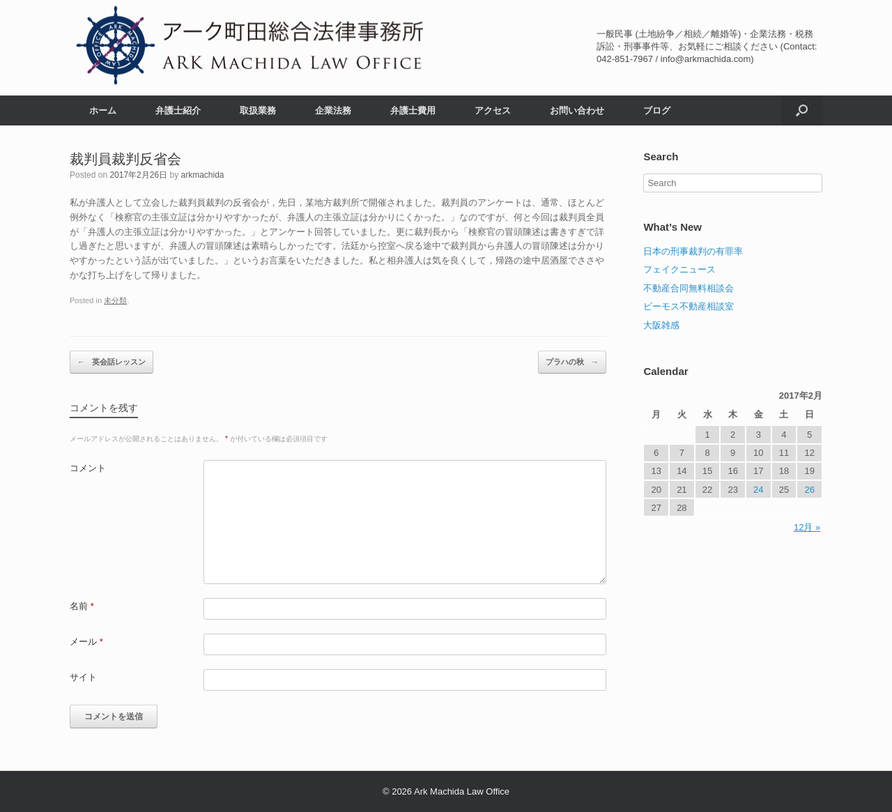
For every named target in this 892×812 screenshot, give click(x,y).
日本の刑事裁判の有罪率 (693, 251)
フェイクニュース (679, 269)
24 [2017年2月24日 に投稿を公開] (758, 489)
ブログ (656, 110)
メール (86, 641)
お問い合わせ (577, 110)
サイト (83, 677)
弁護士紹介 (178, 110)
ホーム (102, 110)
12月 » (807, 527)
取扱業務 (258, 110)
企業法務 (333, 110)
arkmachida (202, 175)
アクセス (493, 110)
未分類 (115, 300)
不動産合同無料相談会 (688, 288)
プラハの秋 (572, 362)
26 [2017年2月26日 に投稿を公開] (809, 489)
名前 (82, 606)
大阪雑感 (661, 325)
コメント (88, 468)
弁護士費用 (413, 110)
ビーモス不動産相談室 (688, 306)
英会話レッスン (111, 362)
